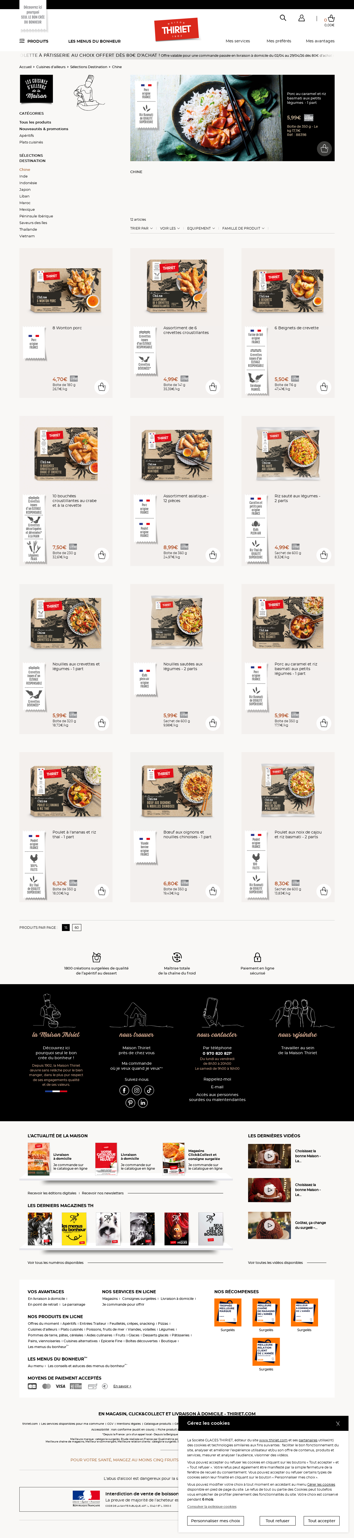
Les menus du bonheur (94, 41)
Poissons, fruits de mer (105, 1329)
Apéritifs (26, 135)
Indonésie (28, 183)
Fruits (120, 1335)
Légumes (167, 1329)
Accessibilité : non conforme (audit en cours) (122, 1429)
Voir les (168, 228)
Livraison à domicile (177, 1299)
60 (77, 927)
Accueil (25, 67)
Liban (24, 196)
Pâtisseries (180, 1335)
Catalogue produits (157, 1424)
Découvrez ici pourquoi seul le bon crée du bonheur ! (56, 1053)
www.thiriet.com (273, 1440)
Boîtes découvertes (142, 1341)
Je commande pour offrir (123, 1304)
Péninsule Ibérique (36, 216)
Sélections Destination (88, 67)
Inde (23, 176)
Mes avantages (320, 40)
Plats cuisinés (31, 142)
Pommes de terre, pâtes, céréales (55, 1335)
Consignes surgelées (139, 1299)
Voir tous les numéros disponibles (56, 1262)
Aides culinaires (99, 1335)
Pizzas (163, 1323)
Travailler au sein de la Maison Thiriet (297, 1050)
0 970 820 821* (217, 1053)
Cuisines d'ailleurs (51, 67)
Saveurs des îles (33, 222)
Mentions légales (129, 1424)
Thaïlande (28, 229)
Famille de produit (241, 228)
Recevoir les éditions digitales (52, 1193)
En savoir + (122, 1386)
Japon (25, 189)
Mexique (27, 209)
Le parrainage (74, 1304)
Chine (117, 67)
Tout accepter (321, 1520)
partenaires (308, 1440)
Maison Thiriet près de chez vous (137, 1050)
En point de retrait (43, 1304)
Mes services (238, 40)
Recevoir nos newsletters (103, 1193)
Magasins (110, 1299)
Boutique (168, 1341)
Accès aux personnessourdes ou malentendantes (217, 1097)
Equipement (199, 228)
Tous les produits (35, 122)
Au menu (35, 1366)
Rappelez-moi (217, 1079)
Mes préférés (279, 40)
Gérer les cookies (321, 1484)
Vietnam (27, 236)
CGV (110, 1424)
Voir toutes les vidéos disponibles (275, 1262)
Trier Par (139, 228)
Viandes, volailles (142, 1329)
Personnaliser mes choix (215, 1520)
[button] (301, 19)
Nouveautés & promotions (43, 129)
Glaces (134, 1335)
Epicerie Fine (111, 1341)
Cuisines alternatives (81, 1341)
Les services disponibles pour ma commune (72, 1424)
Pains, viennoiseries (44, 1341)
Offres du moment (43, 1323)
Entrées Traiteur (93, 1323)
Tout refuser (278, 1520)
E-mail (217, 1087)
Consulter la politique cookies (211, 1506)
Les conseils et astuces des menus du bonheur (87, 1366)
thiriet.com (30, 1424)
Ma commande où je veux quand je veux (136, 1066)
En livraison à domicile (46, 1299)
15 (65, 927)
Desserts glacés (155, 1335)
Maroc (24, 202)
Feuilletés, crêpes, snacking (132, 1323)
